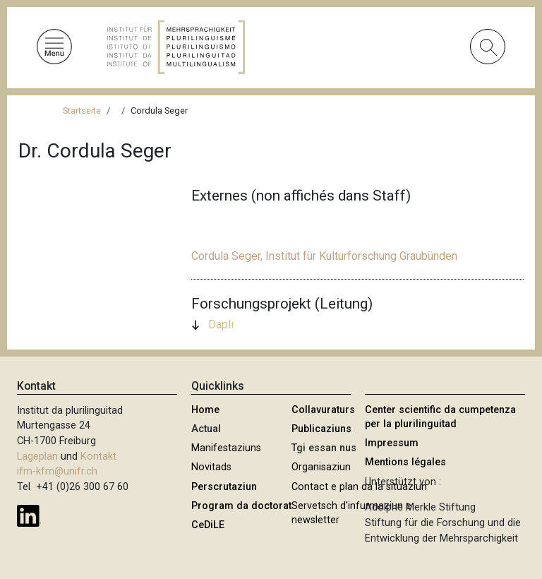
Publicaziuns (321, 429)
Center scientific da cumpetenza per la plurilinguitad (440, 417)
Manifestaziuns (226, 448)
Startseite (82, 110)
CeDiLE (207, 525)
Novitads (211, 467)
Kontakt (98, 456)
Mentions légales (405, 462)
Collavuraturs (323, 410)
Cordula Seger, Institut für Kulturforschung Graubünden (324, 256)
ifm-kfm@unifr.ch (57, 471)
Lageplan (37, 456)
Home (205, 410)
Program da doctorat (241, 506)
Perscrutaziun (224, 487)
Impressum (391, 443)
